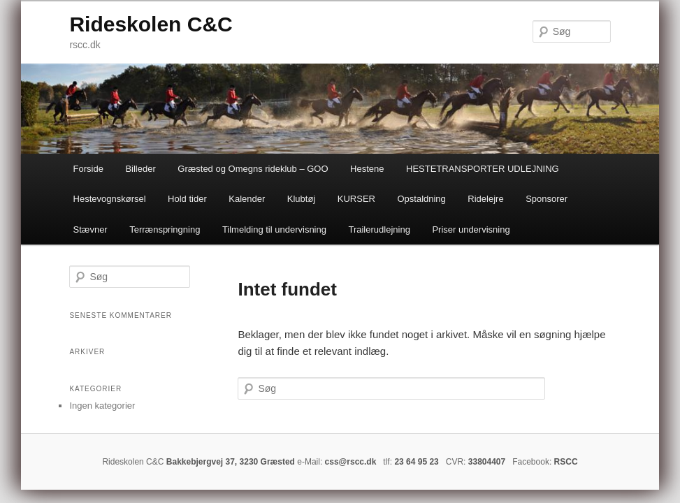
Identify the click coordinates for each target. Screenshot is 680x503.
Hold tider (187, 199)
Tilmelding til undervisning (274, 229)
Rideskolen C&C (150, 24)
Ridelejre (485, 199)
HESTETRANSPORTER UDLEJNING (482, 168)
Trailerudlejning (379, 229)
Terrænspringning (164, 229)
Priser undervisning (470, 229)
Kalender (247, 199)
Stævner (90, 229)
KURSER (356, 199)
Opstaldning (421, 199)
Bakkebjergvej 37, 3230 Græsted (230, 462)
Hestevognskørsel (109, 199)
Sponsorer (546, 199)
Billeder (140, 168)
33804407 (486, 462)
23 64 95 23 (416, 462)
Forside (88, 168)
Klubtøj (301, 199)
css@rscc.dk (351, 462)
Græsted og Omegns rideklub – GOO (253, 168)
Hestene (367, 168)
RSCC (566, 462)
